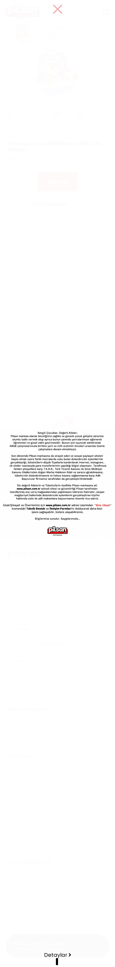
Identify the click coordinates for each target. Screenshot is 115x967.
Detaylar (57, 955)
